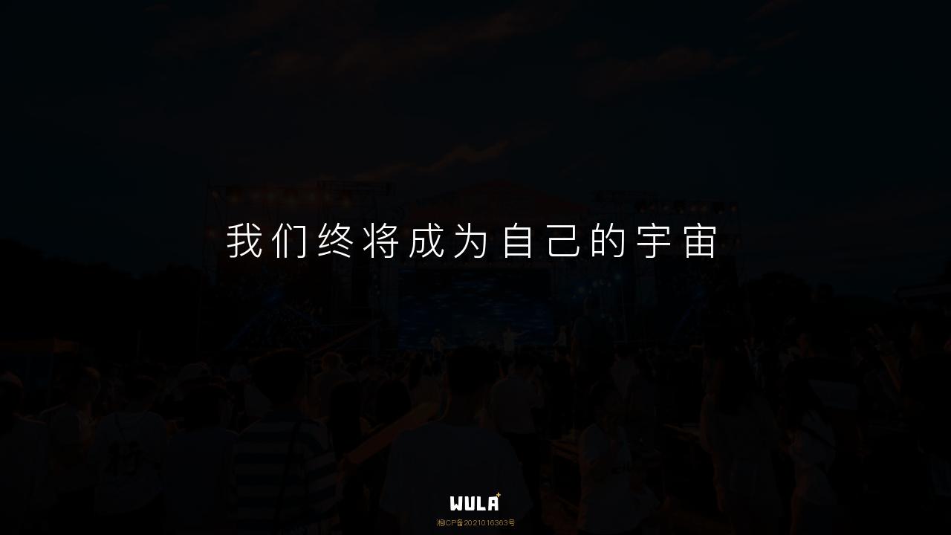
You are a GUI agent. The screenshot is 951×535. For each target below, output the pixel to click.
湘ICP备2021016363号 (476, 522)
